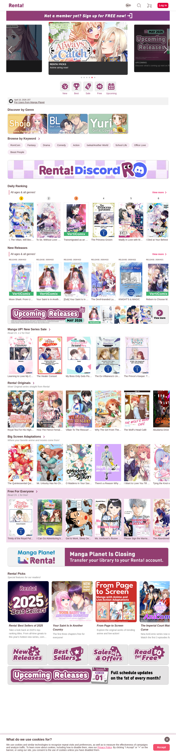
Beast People (17, 152)
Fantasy (31, 145)
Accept (161, 747)
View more (158, 192)
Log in (163, 5)
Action (76, 145)
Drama (46, 145)
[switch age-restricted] (128, 5)
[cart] (149, 5)
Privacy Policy (105, 747)
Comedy (61, 145)
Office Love (140, 145)
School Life (121, 145)
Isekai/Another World (97, 145)
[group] (21, 218)
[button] (81, 77)
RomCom (15, 145)
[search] (139, 5)
